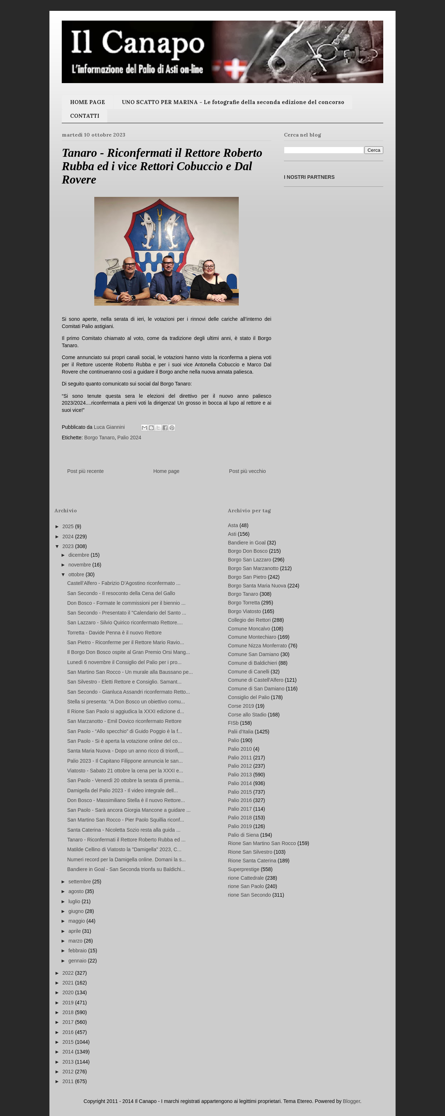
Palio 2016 (240, 800)
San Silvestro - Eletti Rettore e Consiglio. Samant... (124, 682)
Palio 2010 (240, 749)
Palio (233, 740)
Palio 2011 (240, 757)
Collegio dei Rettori (249, 620)
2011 (68, 1081)
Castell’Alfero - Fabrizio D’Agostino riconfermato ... (124, 583)
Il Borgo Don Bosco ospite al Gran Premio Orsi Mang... (128, 652)
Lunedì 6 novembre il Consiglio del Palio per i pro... (124, 662)
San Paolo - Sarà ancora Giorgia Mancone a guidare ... (129, 810)
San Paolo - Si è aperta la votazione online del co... (124, 741)
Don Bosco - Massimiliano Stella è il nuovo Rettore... (126, 800)
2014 (68, 1052)
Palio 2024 (129, 437)
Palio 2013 (240, 774)
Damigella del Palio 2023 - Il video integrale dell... (122, 790)
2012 (68, 1071)
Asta (233, 525)
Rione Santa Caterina (252, 860)
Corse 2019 (241, 706)
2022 (68, 973)
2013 (68, 1062)
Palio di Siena (243, 835)
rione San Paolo (246, 886)
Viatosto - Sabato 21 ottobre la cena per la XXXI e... (125, 771)
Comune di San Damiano (256, 688)
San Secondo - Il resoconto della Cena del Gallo (121, 593)
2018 (68, 1012)
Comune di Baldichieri (252, 663)
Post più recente (85, 471)
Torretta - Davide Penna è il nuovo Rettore (114, 632)
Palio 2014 (240, 783)
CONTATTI (84, 115)
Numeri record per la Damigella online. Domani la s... (126, 859)
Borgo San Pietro (247, 577)
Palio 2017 (240, 809)
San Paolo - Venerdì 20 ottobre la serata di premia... (125, 780)
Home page (166, 471)
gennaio (78, 961)
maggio (77, 921)
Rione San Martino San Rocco (262, 843)
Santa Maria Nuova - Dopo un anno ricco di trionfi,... (125, 751)
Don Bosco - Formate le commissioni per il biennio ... (126, 603)
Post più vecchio (247, 471)
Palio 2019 (240, 826)
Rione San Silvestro (250, 852)
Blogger (351, 1101)
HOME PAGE (87, 102)
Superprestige (243, 869)
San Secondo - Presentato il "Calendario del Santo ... (126, 613)
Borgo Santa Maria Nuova (257, 586)
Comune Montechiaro (252, 637)
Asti (232, 534)
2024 (68, 536)
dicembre (79, 555)
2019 (68, 1002)
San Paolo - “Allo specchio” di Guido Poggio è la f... (124, 731)
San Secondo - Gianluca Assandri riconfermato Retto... (128, 692)
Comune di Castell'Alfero (256, 680)
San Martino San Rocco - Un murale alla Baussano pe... (130, 672)
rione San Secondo (249, 895)
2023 (68, 546)
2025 (68, 526)
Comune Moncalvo (249, 629)
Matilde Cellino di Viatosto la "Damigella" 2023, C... (124, 849)
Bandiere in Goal (246, 543)
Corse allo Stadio (247, 715)
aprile (75, 931)
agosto (76, 891)
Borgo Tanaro (99, 437)
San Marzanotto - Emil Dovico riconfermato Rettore (124, 721)
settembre (80, 881)
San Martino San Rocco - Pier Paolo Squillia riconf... (125, 820)
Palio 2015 (240, 792)
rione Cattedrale (246, 878)
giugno (76, 911)
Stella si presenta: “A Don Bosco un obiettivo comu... (126, 701)
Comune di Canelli (248, 672)
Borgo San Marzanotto (253, 568)
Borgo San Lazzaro (249, 560)
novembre (80, 565)
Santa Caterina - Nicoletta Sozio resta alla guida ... (124, 830)
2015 (68, 1042)
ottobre (76, 574)
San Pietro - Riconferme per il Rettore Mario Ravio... (125, 642)
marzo (76, 941)
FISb (233, 723)
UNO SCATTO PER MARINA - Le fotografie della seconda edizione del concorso (233, 102)
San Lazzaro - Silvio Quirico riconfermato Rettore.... (125, 622)
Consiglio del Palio (248, 697)
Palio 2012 (240, 766)
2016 (68, 1032)
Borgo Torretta (244, 603)
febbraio (78, 950)
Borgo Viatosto (244, 611)
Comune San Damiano (253, 654)
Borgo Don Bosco (248, 551)
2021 (68, 983)
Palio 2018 (240, 817)
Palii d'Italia (240, 731)
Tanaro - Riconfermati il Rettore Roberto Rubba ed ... (126, 840)
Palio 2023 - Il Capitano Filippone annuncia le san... (125, 761)
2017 (68, 1022)
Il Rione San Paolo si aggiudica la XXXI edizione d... (125, 711)
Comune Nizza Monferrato (257, 646)
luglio (75, 901)
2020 (68, 992)
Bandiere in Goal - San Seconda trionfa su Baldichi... (126, 869)
